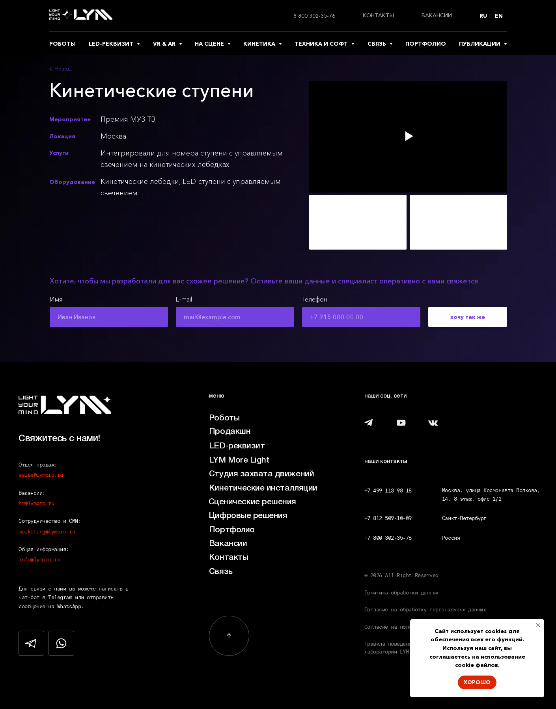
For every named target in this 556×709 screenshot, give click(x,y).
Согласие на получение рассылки (408, 626)
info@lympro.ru (39, 559)
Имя (56, 299)
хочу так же (467, 316)
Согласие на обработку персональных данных (425, 609)
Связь (221, 572)
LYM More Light (239, 460)
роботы (62, 43)
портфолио (425, 43)
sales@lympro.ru (41, 474)
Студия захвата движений (261, 474)
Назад (62, 68)
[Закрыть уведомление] (538, 625)
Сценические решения (252, 502)
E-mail (184, 299)
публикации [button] (480, 43)
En (499, 15)
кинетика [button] (260, 43)
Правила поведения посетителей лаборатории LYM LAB (407, 647)
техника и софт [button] (322, 43)
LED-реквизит (237, 446)
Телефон (314, 299)
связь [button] (378, 43)
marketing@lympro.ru (47, 531)
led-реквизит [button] (112, 43)
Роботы (224, 418)
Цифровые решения (248, 516)
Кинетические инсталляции (263, 488)
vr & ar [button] (165, 43)
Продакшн (229, 431)
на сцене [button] (210, 43)
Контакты (228, 557)
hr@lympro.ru (36, 503)
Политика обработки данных (401, 592)
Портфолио (232, 530)
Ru (483, 15)
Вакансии (228, 544)
